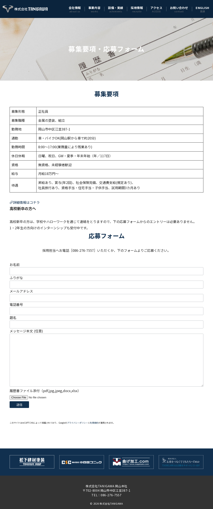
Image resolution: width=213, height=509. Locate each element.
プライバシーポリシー (77, 422)
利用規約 (94, 422)
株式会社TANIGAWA (111, 503)
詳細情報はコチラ (25, 202)
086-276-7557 (111, 495)
